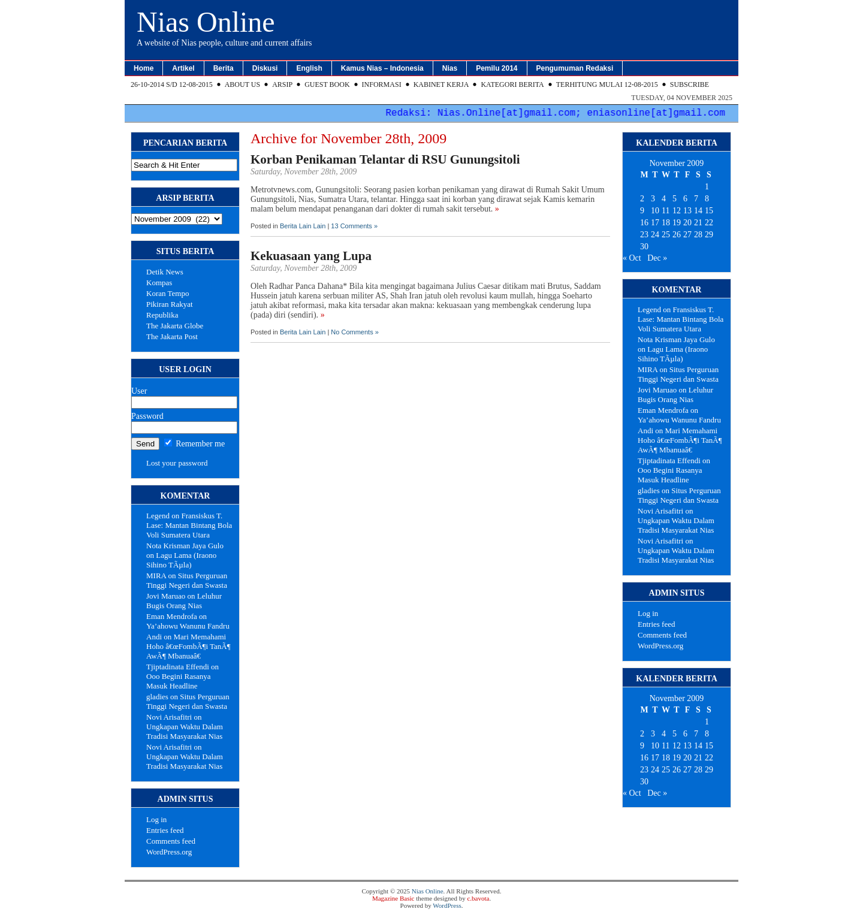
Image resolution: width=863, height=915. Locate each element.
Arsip (282, 84)
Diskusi (265, 68)
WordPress (447, 905)
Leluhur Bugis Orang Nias (184, 600)
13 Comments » (354, 225)
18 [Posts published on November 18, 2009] (666, 222)
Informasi (382, 84)
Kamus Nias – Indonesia (382, 68)
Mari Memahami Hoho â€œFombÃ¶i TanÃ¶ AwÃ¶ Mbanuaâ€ (188, 646)
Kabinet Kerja (441, 84)
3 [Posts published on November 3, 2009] (653, 198)
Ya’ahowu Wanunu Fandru (188, 625)
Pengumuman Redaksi (575, 68)
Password (147, 416)
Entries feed (164, 830)
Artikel (183, 68)
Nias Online (206, 22)
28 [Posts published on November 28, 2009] (698, 234)
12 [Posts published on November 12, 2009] (676, 210)
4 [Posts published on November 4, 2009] (664, 198)
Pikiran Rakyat (169, 304)
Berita (223, 68)
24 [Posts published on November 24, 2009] (655, 234)
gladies (157, 696)
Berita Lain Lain (302, 225)
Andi (154, 636)
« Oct (632, 257)
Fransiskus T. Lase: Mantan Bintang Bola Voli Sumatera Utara (189, 525)
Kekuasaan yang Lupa (311, 256)
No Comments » (354, 332)
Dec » (657, 257)
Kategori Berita (512, 84)
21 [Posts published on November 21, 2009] (698, 222)
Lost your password (177, 462)
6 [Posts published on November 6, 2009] (685, 198)
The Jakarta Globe (174, 325)
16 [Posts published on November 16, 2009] (644, 222)
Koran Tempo (167, 293)
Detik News (164, 271)
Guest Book (326, 84)
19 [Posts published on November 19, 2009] (676, 222)
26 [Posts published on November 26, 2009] (676, 234)
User (139, 390)
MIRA (156, 575)
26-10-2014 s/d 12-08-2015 (172, 84)
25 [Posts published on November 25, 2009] (666, 234)
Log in (156, 819)
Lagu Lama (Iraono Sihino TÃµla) (181, 560)
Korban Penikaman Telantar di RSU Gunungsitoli (385, 159)
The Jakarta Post (172, 336)
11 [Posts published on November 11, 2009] (665, 210)
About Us (242, 84)
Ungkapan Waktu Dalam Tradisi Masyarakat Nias (184, 731)
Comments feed (170, 841)
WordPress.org (169, 851)
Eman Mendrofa (171, 616)
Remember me (194, 443)
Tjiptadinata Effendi (177, 666)
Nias (449, 68)
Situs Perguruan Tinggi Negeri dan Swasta (186, 580)
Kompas (159, 282)
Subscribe (689, 84)
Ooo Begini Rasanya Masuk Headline (178, 681)
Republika (162, 314)
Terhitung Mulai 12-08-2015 (607, 84)
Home (143, 68)
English (309, 68)
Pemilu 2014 (496, 68)
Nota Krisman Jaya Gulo (185, 545)
